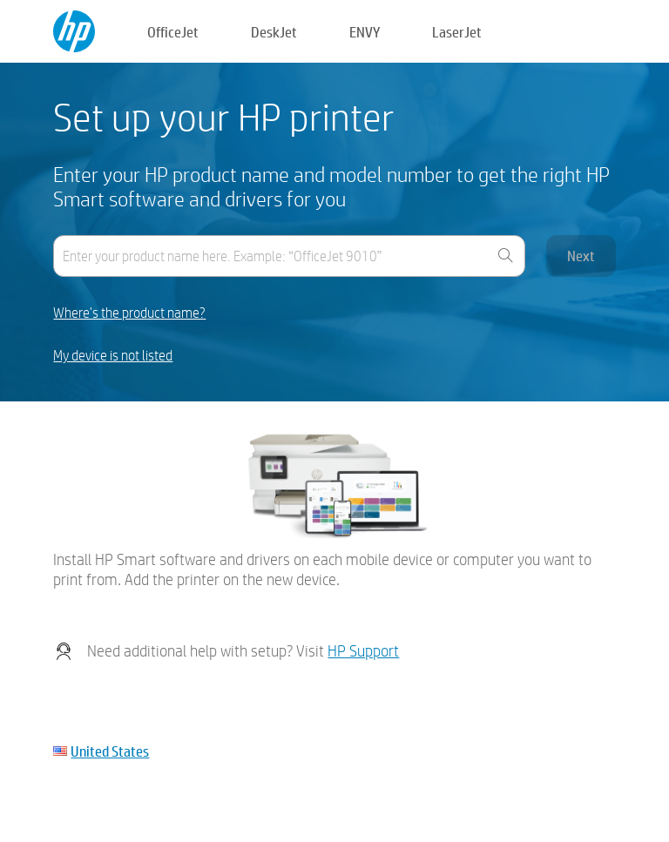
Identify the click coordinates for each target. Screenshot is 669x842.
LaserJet (457, 32)
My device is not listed (112, 356)
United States (110, 751)
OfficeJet (173, 32)
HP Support (363, 651)
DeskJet (274, 32)
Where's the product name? (129, 313)
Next (581, 256)
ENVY (364, 32)
